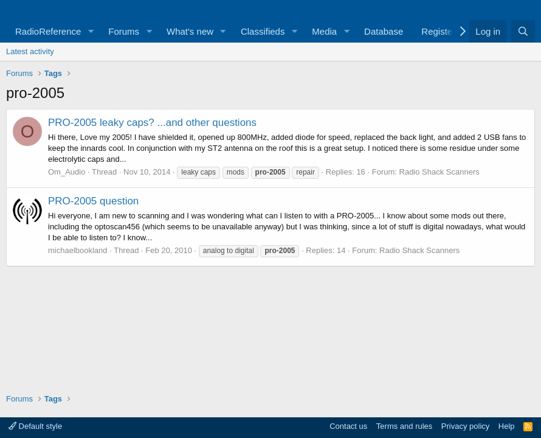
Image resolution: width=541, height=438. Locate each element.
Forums (123, 31)
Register (438, 31)
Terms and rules (404, 426)
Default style (35, 426)
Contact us (348, 426)
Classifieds (263, 31)
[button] (90, 31)
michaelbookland (78, 250)
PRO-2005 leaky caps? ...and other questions (152, 122)
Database (383, 31)
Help (506, 426)
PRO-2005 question (93, 201)
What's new (190, 31)
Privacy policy (465, 426)
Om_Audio (66, 171)
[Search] (523, 31)
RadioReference (48, 31)
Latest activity (30, 51)
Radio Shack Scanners (439, 171)
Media (324, 31)
